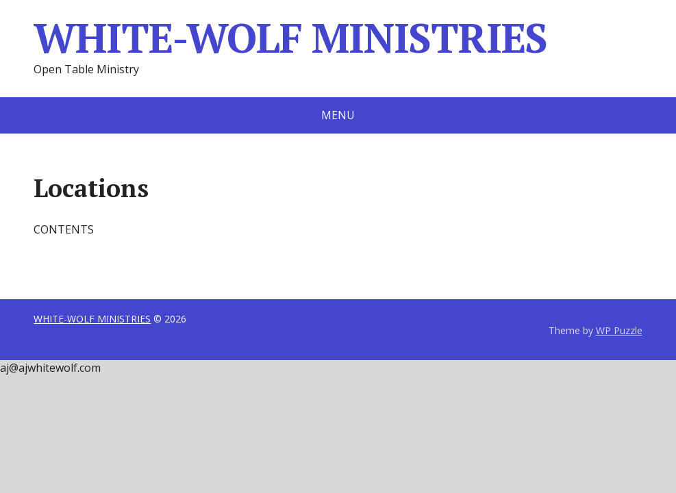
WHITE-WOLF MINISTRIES (290, 38)
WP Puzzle (619, 330)
